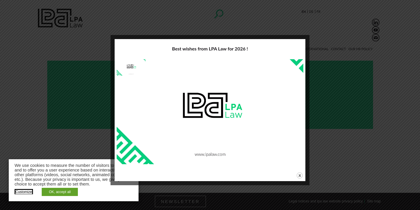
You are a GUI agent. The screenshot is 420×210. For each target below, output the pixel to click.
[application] (210, 111)
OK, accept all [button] (60, 192)
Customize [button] (23, 192)
